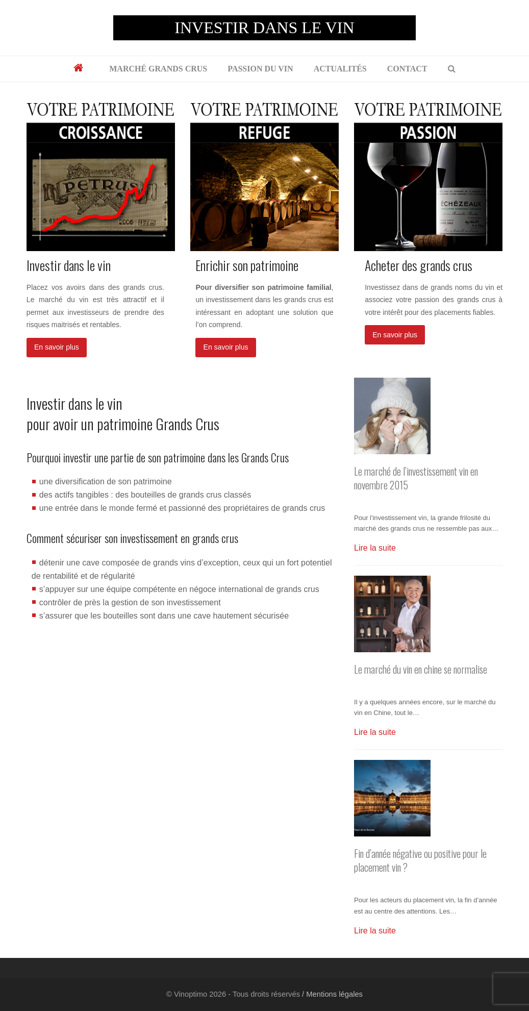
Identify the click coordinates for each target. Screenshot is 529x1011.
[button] (452, 69)
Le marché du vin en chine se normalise (420, 669)
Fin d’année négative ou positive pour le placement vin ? (420, 860)
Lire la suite (375, 548)
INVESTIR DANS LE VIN (264, 27)
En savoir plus (56, 347)
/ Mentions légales (331, 994)
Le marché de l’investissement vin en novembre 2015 (416, 478)
